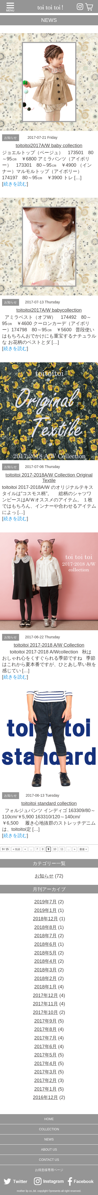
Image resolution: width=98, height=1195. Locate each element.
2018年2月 (45, 978)
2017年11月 (45, 1003)
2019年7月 (45, 901)
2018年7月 (45, 935)
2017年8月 (45, 1029)
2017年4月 (45, 1063)
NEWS (49, 1139)
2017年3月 (45, 1071)
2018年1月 (45, 986)
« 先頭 (16, 849)
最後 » (83, 849)
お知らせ (10, 138)
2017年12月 (45, 995)
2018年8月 (45, 927)
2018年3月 (45, 969)
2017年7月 (45, 1038)
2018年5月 (45, 953)
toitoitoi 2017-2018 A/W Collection (49, 645)
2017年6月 (45, 1046)
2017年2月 (45, 1080)
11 (61, 849)
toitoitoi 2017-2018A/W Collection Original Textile (49, 477)
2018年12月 (45, 918)
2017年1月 (45, 1089)
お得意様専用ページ (49, 1170)
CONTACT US (49, 1160)
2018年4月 (45, 961)
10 (54, 849)
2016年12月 (45, 1097)
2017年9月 (45, 1021)
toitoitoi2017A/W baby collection (49, 145)
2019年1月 (45, 910)
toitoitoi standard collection (49, 803)
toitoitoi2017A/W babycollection (49, 310)
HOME (49, 1119)
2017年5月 (45, 1055)
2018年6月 (45, 944)
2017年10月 (45, 1012)
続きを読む (15, 184)
